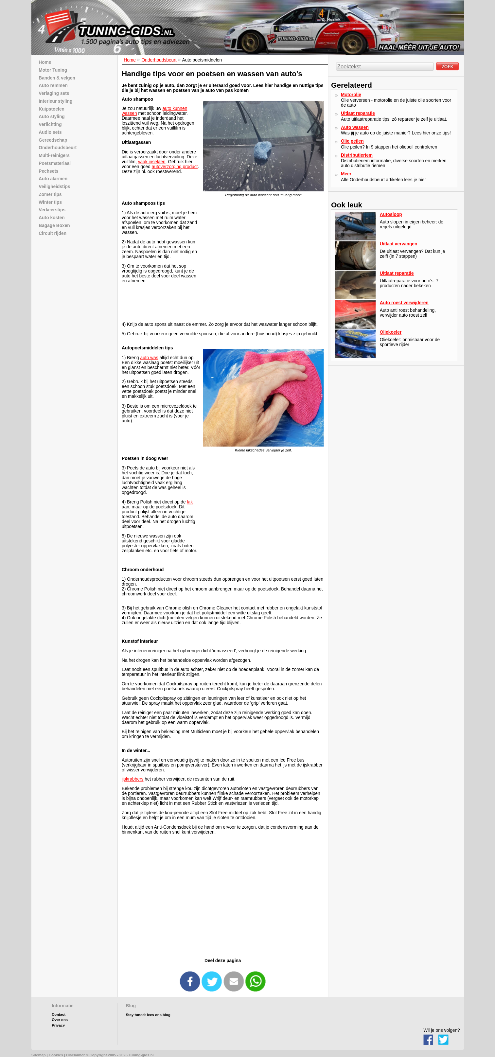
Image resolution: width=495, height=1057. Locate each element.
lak (190, 502)
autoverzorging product (174, 166)
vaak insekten (151, 161)
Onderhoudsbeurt (158, 59)
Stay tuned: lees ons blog (148, 1015)
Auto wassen (355, 127)
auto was (149, 357)
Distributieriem (357, 154)
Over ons (60, 1020)
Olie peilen (352, 141)
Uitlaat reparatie (358, 113)
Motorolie (351, 94)
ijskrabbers (132, 779)
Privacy (58, 1025)
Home (130, 59)
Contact (58, 1015)
